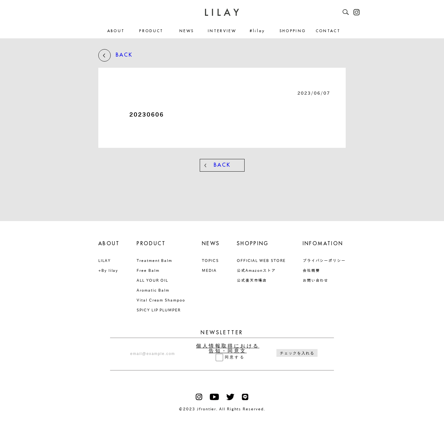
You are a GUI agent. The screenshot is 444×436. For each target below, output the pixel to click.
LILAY (104, 260)
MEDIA (209, 270)
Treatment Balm (154, 260)
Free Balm (148, 270)
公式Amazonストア (256, 270)
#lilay (257, 31)
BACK (115, 55)
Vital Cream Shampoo (161, 300)
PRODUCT (151, 31)
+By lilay (108, 270)
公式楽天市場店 (252, 280)
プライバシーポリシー (324, 260)
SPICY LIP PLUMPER (159, 310)
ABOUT (116, 31)
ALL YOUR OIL (152, 280)
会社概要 (311, 270)
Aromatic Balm (153, 290)
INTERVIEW (222, 31)
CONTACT (328, 31)
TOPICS (210, 260)
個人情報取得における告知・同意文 (227, 348)
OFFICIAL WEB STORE (261, 260)
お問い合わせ (316, 280)
